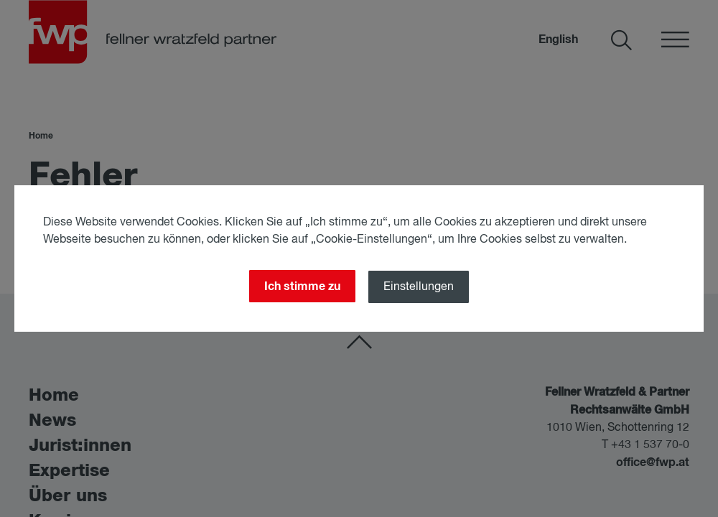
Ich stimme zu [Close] (302, 286)
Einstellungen (418, 287)
